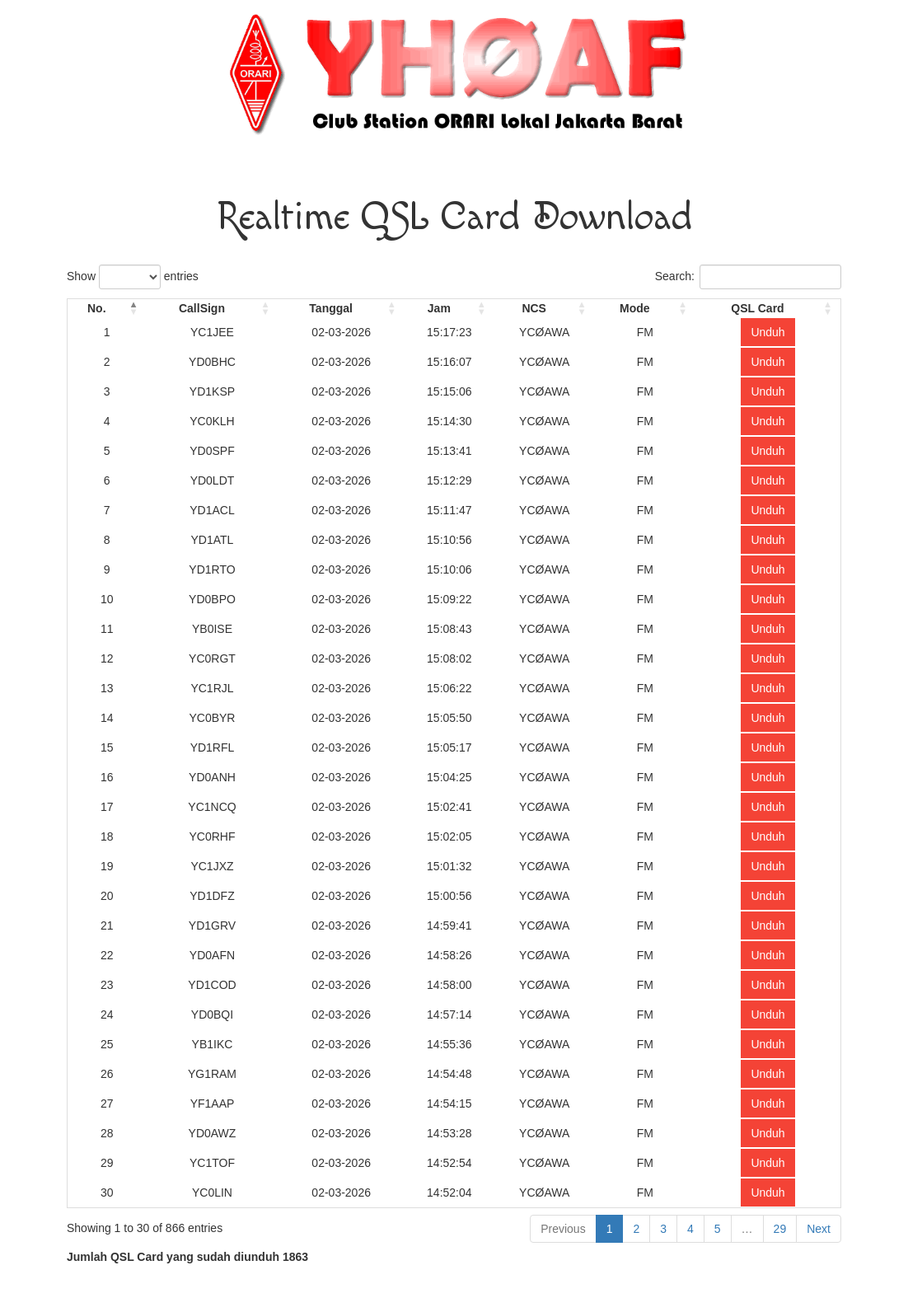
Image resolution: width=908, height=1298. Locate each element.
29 (780, 1228)
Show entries (133, 277)
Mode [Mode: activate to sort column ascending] (635, 308)
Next (819, 1228)
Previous (563, 1228)
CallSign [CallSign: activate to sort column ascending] (202, 308)
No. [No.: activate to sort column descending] (96, 308)
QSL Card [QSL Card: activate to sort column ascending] (757, 308)
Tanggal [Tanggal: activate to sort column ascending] (331, 308)
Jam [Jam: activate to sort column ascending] (439, 308)
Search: (748, 277)
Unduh (767, 332)
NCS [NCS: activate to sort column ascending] (534, 308)
